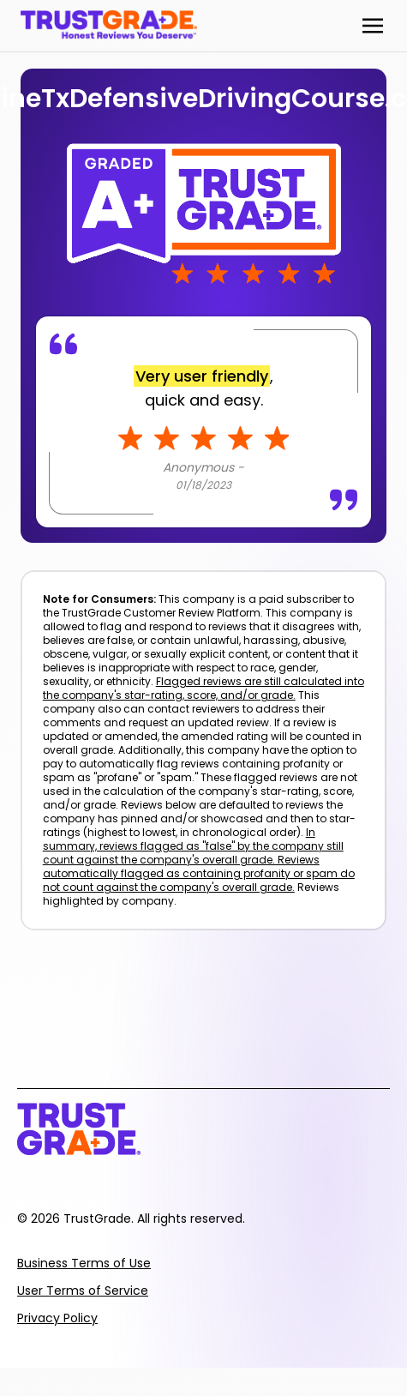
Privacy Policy (57, 1318)
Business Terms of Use (84, 1263)
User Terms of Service (82, 1290)
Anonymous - (203, 467)
